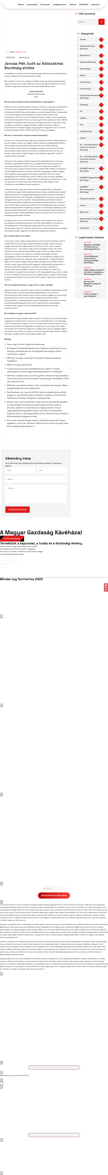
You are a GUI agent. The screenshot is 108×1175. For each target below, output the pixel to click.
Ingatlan (83, 118)
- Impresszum (5, 564)
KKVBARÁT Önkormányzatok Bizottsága (87, 189)
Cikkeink (72, 4)
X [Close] (1, 795)
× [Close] (1, 617)
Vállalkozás (84, 228)
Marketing (84, 212)
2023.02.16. (9, 57)
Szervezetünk (32, 4)
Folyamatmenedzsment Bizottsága (89, 96)
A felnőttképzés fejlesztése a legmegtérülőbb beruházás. (91, 259)
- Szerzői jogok (5, 557)
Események (45, 4)
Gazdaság (84, 105)
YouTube (103, 574)
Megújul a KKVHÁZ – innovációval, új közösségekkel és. (92, 247)
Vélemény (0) (23, 57)
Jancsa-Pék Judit (21, 52)
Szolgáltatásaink (59, 4)
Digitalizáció (85, 55)
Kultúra (83, 205)
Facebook (5, 574)
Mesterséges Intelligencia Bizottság (90, 220)
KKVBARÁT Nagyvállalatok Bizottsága (90, 179)
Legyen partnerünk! (12, 539)
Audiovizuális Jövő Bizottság (87, 47)
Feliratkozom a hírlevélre (54, 895)
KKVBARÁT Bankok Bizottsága (87, 169)
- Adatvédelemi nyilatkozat (10, 560)
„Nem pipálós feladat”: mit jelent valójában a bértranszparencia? (94, 272)
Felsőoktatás (85, 82)
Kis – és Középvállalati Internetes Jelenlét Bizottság (89, 147)
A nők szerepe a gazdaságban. (91, 295)
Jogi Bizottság (85, 131)
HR (81, 111)
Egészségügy (85, 69)
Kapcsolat (95, 4)
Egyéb (82, 75)
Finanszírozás (85, 89)
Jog (81, 125)
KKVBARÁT (83, 4)
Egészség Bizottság (88, 62)
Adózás (83, 39)
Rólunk (21, 4)
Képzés (83, 138)
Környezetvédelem (87, 199)
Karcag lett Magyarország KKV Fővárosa (92, 283)
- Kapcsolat (4, 567)
